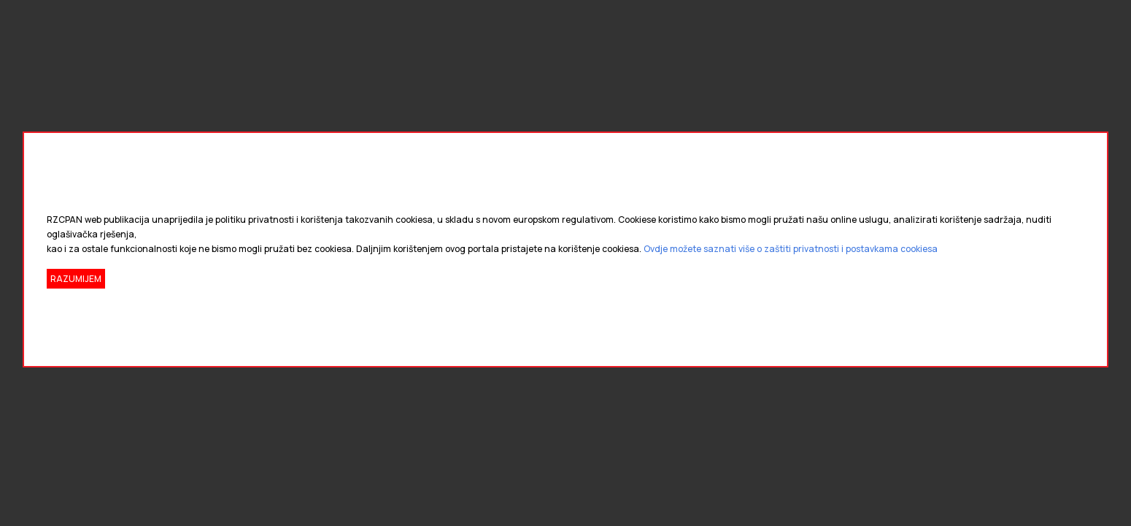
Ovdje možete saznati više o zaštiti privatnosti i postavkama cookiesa (791, 249)
